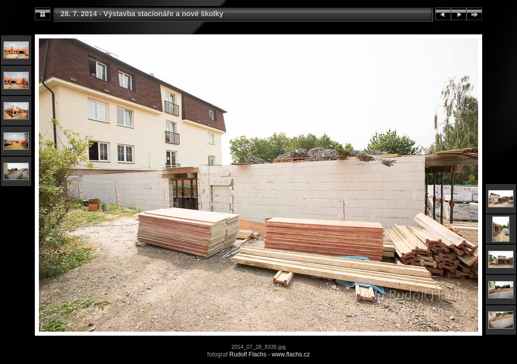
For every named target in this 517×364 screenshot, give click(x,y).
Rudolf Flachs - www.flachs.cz (269, 354)
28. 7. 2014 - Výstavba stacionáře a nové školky (142, 14)
